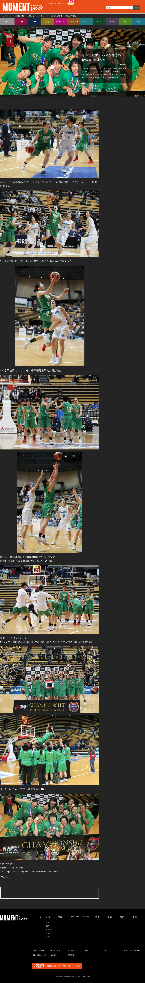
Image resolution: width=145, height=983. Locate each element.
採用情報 (71, 955)
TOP (7, 21)
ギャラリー (73, 21)
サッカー (49, 929)
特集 (47, 922)
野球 (47, 926)
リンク (104, 950)
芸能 (47, 21)
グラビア (60, 21)
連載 (125, 21)
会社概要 (53, 955)
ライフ (86, 21)
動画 (112, 21)
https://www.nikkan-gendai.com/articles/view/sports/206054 (32, 871)
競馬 (99, 21)
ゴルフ (48, 933)
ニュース (21, 21)
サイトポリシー (38, 950)
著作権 (87, 950)
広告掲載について (39, 955)
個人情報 (71, 950)
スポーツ (34, 21)
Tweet (4, 877)
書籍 (138, 21)
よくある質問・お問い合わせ (129, 950)
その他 (48, 937)
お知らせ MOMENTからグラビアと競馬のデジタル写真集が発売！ (40, 16)
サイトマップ (55, 950)
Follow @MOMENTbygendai (61, 4)
